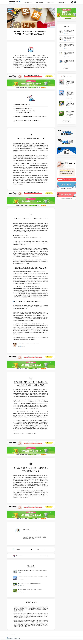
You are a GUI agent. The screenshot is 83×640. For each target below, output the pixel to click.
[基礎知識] (19, 346)
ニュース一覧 (67, 121)
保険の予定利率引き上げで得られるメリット (24, 108)
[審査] (64, 33)
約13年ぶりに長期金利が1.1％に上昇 (22, 104)
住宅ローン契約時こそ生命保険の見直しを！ (23, 112)
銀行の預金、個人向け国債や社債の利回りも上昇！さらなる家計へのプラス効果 (30, 116)
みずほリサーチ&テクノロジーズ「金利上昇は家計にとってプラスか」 (26, 433)
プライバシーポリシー (10, 634)
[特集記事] (65, 40)
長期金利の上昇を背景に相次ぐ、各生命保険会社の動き (25, 110)
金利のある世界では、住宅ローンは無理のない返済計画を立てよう (28, 120)
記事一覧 (66, 68)
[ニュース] (19, 572)
